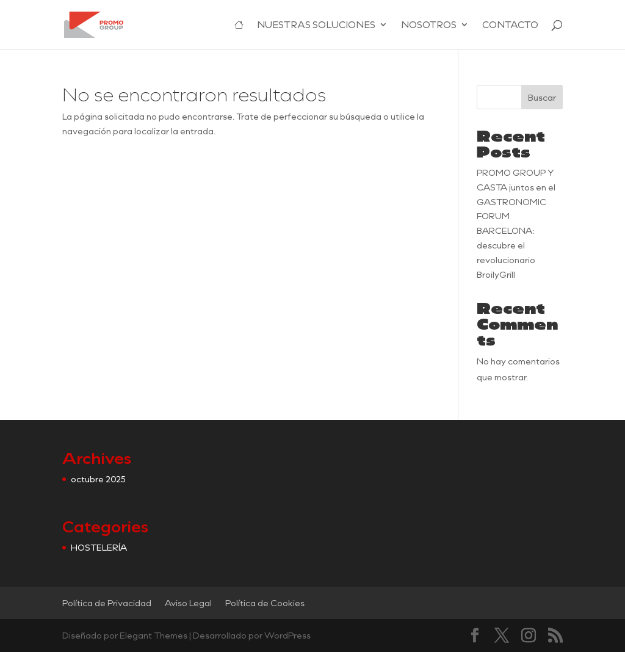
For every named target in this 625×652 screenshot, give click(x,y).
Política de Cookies (265, 603)
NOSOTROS (429, 25)
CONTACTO (510, 25)
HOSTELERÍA (99, 547)
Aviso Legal (188, 603)
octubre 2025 (98, 479)
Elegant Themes (153, 635)
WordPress (287, 635)
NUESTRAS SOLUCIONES (316, 25)
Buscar (542, 97)
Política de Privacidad (106, 603)
